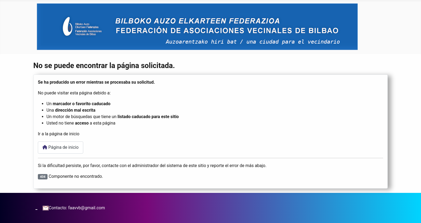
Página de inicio (60, 147)
